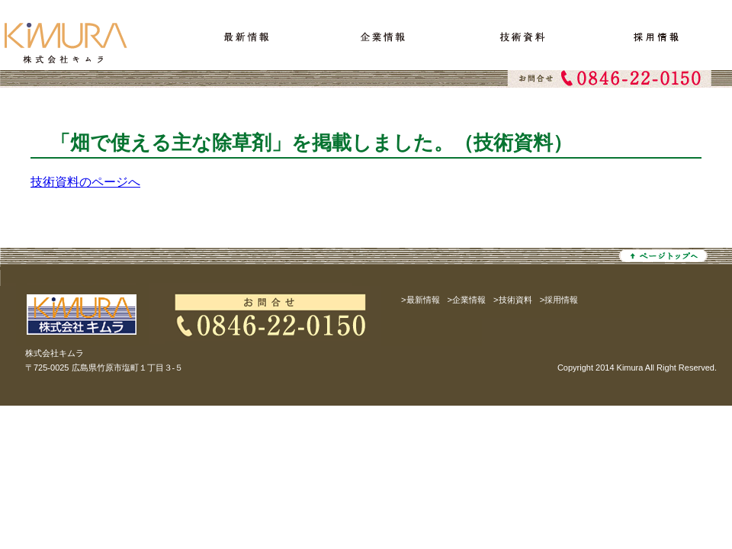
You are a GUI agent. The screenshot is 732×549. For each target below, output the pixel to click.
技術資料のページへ (85, 181)
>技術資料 (512, 299)
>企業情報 (467, 299)
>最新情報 (420, 299)
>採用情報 (559, 299)
